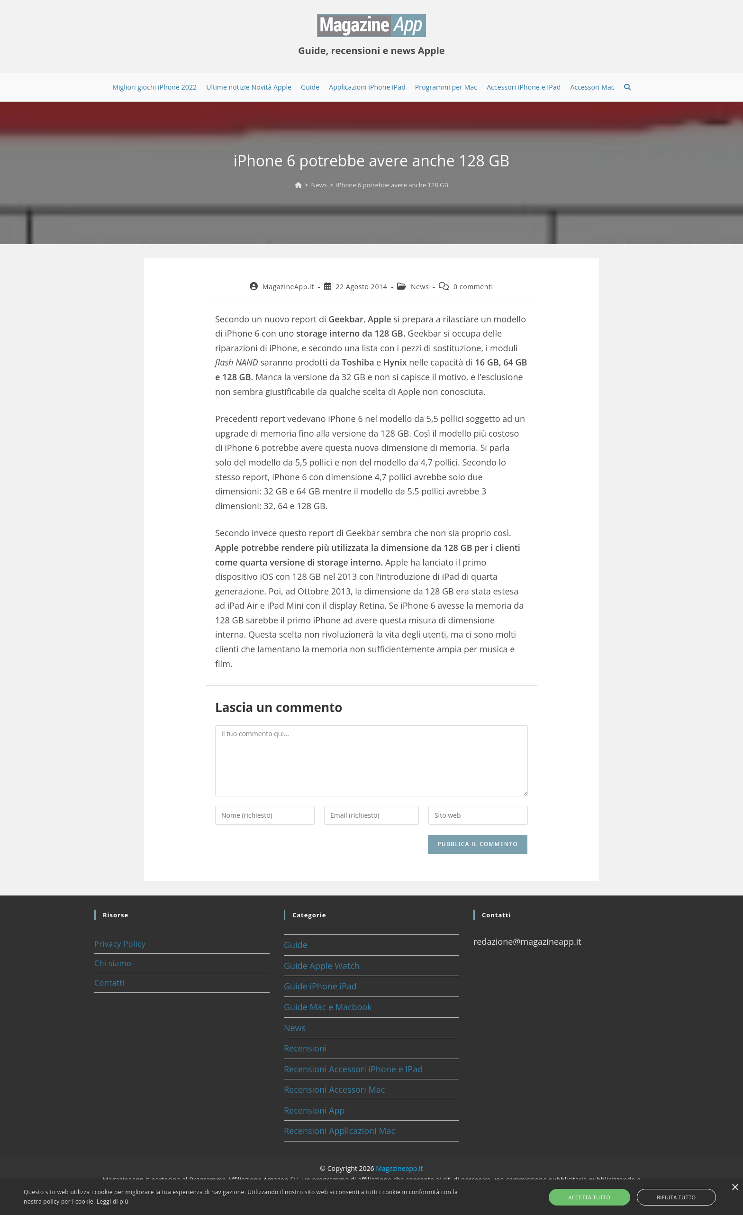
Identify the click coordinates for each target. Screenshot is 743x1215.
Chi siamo (112, 963)
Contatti (109, 982)
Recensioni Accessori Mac (334, 1089)
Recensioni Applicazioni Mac (339, 1130)
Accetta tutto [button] (601, 1197)
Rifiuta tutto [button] (664, 1197)
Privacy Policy (119, 944)
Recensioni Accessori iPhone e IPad (353, 1069)
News (420, 286)
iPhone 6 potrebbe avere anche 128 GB (392, 185)
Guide (296, 944)
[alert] (371, 1197)
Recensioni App (314, 1110)
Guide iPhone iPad (320, 986)
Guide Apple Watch (322, 965)
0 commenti (473, 286)
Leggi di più (112, 1201)
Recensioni (305, 1048)
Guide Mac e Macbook (328, 1007)
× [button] (734, 1187)
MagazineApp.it (288, 286)
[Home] (298, 185)
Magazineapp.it (399, 1168)
